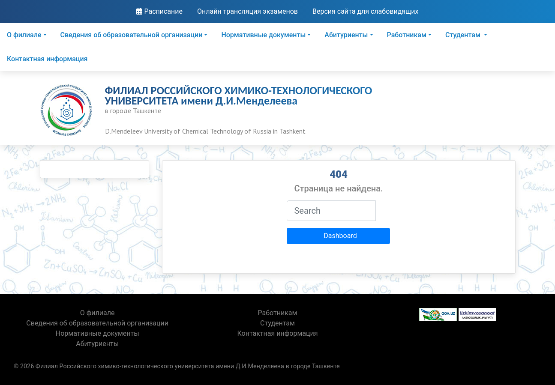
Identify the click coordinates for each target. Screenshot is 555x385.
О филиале (24, 35)
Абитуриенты (346, 35)
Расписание (159, 11)
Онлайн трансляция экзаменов (247, 11)
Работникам (406, 35)
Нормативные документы (263, 35)
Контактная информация (47, 59)
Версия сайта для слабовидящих (365, 11)
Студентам (463, 35)
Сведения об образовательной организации (131, 35)
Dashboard (340, 236)
